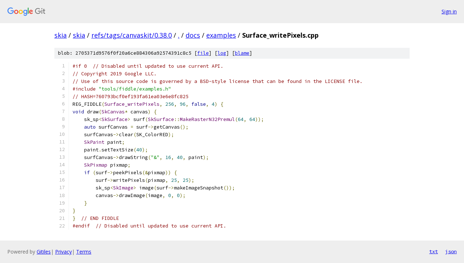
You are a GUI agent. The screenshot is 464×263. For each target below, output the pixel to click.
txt (433, 251)
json (451, 251)
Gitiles (44, 251)
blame (242, 53)
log (222, 53)
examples (221, 35)
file (203, 53)
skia (60, 35)
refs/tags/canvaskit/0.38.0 (131, 35)
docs (193, 35)
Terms (83, 251)
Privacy (63, 251)
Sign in (449, 11)
